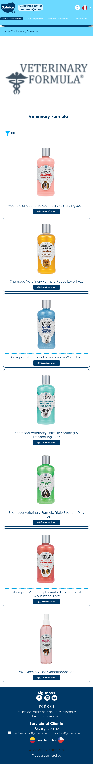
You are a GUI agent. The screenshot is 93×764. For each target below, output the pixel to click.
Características (48, 211)
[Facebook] (39, 698)
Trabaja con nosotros (46, 755)
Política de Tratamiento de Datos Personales (46, 712)
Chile (53, 740)
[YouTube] (54, 698)
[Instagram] (46, 698)
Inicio (6, 31)
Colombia (42, 740)
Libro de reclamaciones (46, 716)
